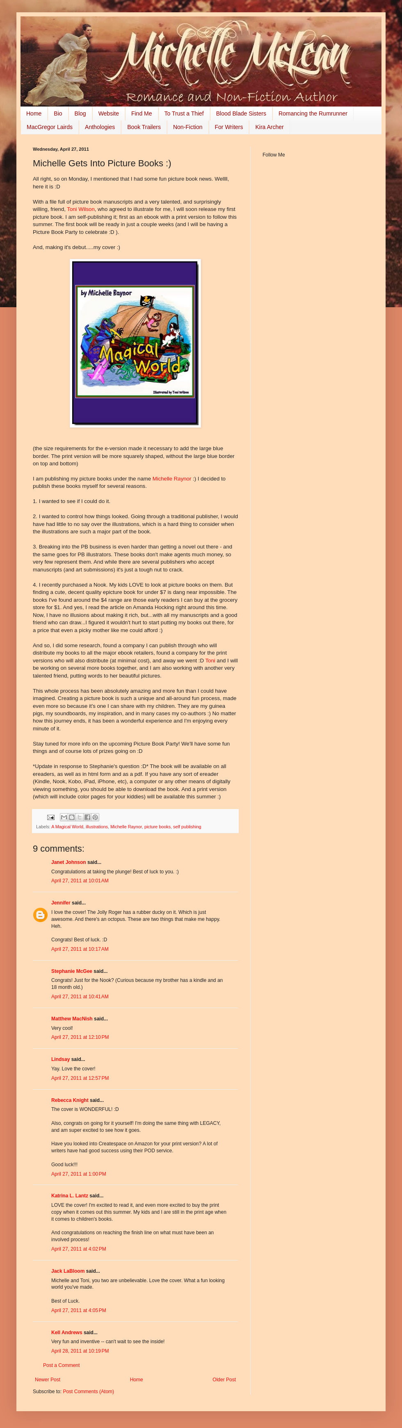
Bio (58, 113)
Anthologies (100, 127)
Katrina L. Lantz (69, 1196)
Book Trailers (144, 127)
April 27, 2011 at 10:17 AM (80, 949)
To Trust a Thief (184, 113)
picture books (157, 826)
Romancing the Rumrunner (313, 113)
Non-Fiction (188, 127)
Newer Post (47, 1380)
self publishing (187, 826)
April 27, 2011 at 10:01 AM (80, 881)
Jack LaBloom (68, 1271)
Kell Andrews (66, 1332)
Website (108, 113)
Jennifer (61, 903)
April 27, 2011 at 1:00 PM (78, 1174)
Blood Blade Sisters (241, 113)
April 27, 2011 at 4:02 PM (78, 1249)
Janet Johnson (68, 862)
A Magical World (67, 826)
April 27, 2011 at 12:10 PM (80, 1037)
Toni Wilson (80, 209)
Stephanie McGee (71, 971)
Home (33, 113)
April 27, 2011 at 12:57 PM (80, 1078)
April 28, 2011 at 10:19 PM (80, 1351)
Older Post (224, 1380)
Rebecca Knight (70, 1100)
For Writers (229, 127)
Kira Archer (269, 127)
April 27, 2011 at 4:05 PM (78, 1310)
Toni (211, 660)
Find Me (141, 113)
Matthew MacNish (72, 1019)
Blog (80, 113)
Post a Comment (61, 1365)
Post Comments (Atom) (88, 1391)
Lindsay (60, 1059)
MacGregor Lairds (50, 127)
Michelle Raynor (172, 479)
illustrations (97, 826)
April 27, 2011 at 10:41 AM (80, 997)
